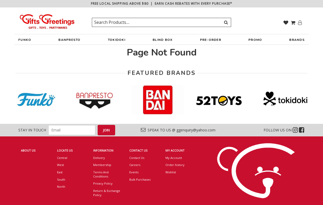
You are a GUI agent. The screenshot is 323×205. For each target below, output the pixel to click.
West (60, 165)
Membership (102, 165)
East (60, 172)
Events (133, 172)
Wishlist (170, 172)
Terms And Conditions (101, 174)
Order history (175, 165)
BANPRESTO (69, 41)
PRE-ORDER (210, 41)
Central (62, 158)
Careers (134, 165)
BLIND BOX (162, 40)
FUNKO (24, 41)
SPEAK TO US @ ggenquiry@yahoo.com (178, 130)
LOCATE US (65, 150)
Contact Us (136, 158)
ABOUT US (28, 150)
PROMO (255, 40)
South (61, 179)
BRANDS (297, 41)
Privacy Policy (103, 183)
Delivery (99, 158)
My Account (173, 158)
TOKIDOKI (116, 41)
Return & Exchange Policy (106, 193)
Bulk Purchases (140, 179)
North (61, 187)
